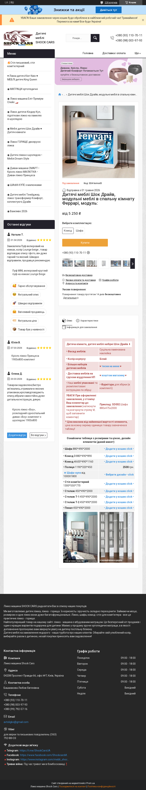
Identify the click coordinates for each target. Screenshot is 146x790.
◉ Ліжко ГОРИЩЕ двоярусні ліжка (24, 143)
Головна (88, 53)
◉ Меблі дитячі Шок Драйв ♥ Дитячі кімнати (24, 130)
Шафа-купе (74, 472)
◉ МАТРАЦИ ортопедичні (22, 89)
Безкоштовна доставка (79, 275)
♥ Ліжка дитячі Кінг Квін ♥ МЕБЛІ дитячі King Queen (22, 77)
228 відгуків (111, 2)
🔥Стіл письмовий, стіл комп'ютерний (21, 64)
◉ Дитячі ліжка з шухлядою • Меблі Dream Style (24, 157)
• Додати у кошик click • (119, 455)
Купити (85, 242)
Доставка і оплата (114, 53)
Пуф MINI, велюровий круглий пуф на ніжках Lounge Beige (30, 272)
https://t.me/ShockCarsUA (35, 750)
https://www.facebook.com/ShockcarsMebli (44, 755)
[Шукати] (95, 38)
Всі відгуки (37, 435)
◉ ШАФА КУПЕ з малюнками (24, 184)
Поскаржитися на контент (72, 786)
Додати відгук (17, 435)
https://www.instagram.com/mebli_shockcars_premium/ (45, 759)
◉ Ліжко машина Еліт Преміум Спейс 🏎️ (25, 100)
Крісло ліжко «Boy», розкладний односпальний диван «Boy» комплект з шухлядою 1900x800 (28, 415)
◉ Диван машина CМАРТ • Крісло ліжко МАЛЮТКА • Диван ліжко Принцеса (23, 172)
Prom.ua (90, 783)
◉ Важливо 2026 (17, 211)
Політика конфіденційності (102, 786)
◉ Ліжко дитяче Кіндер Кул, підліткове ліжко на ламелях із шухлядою (24, 115)
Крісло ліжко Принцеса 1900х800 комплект (25, 357)
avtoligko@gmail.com (16, 722)
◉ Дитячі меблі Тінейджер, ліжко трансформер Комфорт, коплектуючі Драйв (25, 198)
